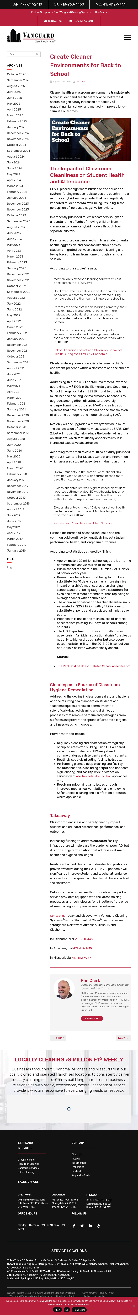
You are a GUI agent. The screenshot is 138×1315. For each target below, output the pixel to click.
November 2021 (18, 350)
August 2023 (16, 227)
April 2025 (14, 109)
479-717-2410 (83, 952)
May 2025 (14, 104)
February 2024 (17, 192)
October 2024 (17, 145)
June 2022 (14, 309)
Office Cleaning (26, 1176)
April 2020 (14, 462)
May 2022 (14, 315)
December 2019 (18, 486)
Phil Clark (80, 81)
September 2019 (19, 503)
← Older (58, 1042)
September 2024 (19, 151)
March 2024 (15, 186)
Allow (57, 1310)
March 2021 (15, 398)
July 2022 (14, 303)
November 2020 (18, 421)
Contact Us (78, 1175)
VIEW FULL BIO (91, 1022)
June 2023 (14, 239)
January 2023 (17, 268)
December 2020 (18, 415)
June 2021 (14, 380)
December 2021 (18, 345)
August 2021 (16, 368)
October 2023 (17, 215)
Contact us (58, 920)
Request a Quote (81, 1179)
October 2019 (16, 498)
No (66, 1310)
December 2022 (18, 274)
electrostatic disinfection (94, 780)
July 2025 (14, 92)
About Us (77, 1158)
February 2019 (17, 545)
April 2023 (14, 251)
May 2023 (14, 245)
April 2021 (14, 392)
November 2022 (18, 280)
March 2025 (15, 115)
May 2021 (14, 386)
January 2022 (17, 339)
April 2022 (14, 321)
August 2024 (16, 156)
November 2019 (18, 492)
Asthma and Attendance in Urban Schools (83, 523)
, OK (19, 1264)
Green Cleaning (26, 1163)
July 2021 (14, 374)
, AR (32, 1268)
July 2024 (14, 162)
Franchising (78, 1171)
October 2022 (17, 286)
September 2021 (19, 362)
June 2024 (15, 168)
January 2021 (16, 409)
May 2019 (14, 527)
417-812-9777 (82, 962)
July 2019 (14, 515)
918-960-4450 (85, 943)
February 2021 (17, 403)
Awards (76, 1162)
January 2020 (17, 480)
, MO (29, 1282)
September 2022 (19, 292)
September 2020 (19, 433)
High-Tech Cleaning (28, 1168)
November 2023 (18, 209)
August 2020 (16, 439)
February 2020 (17, 474)
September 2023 (19, 221)
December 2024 (18, 133)
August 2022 (16, 298)
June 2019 (14, 521)
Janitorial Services (28, 1172)
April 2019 (14, 533)
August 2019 (16, 509)
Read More (79, 1310)
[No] (133, 1306)
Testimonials (79, 1167)
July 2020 (14, 445)
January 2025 (17, 127)
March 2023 (15, 256)
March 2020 (15, 468)
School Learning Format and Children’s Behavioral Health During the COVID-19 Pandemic (88, 352)
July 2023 (14, 233)
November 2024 (18, 139)
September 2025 (19, 80)
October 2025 (17, 74)
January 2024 (17, 198)
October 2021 (16, 356)
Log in (11, 567)
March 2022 (15, 327)
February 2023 (17, 262)
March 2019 (15, 539)
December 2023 (18, 203)
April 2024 (14, 180)
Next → (123, 1042)
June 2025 (14, 98)
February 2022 (17, 333)
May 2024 (14, 174)
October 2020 (17, 427)
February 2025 (17, 121)
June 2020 (14, 450)
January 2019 (16, 550)
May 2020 (14, 456)
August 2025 (16, 86)
